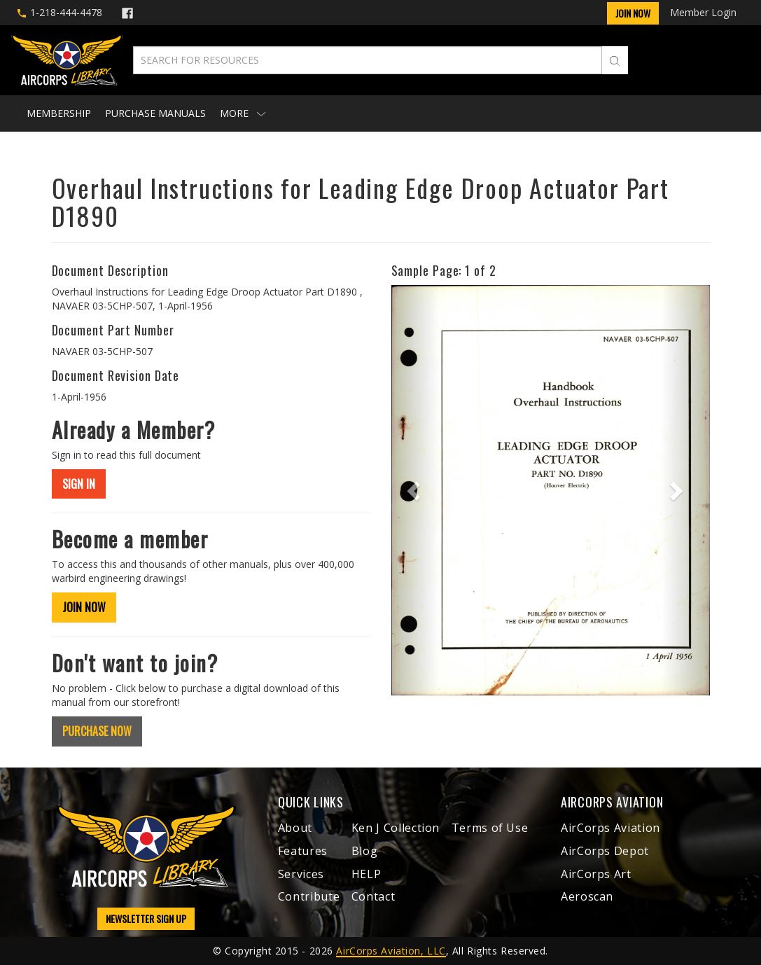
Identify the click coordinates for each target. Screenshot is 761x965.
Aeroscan (587, 896)
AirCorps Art (596, 874)
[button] (415, 490)
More (242, 113)
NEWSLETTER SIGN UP (146, 918)
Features (303, 851)
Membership (59, 113)
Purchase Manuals (155, 113)
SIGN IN (78, 483)
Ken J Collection (395, 827)
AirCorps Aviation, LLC (390, 950)
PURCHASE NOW (97, 731)
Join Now (632, 13)
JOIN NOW (84, 607)
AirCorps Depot (605, 851)
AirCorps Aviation (610, 827)
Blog (364, 851)
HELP (366, 874)
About (295, 827)
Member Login (703, 12)
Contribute (309, 896)
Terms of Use (490, 827)
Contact (373, 896)
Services (301, 874)
